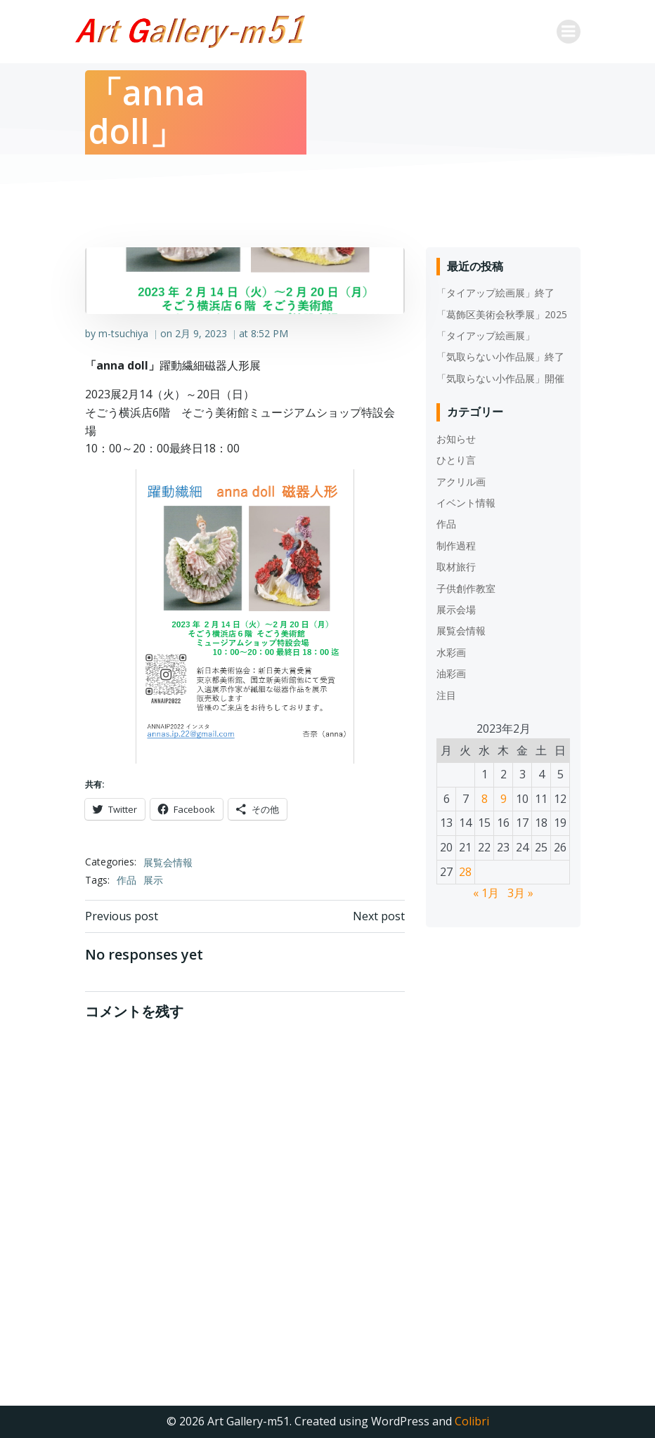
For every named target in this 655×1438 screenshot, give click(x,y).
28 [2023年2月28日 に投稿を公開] (465, 872)
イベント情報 (465, 502)
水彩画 (451, 652)
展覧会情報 (168, 862)
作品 (126, 880)
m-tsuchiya (123, 333)
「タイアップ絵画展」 (485, 335)
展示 (153, 880)
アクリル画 (461, 481)
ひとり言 (456, 459)
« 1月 (486, 893)
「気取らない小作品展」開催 (500, 378)
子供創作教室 (465, 588)
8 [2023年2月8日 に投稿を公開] (484, 798)
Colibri (472, 1421)
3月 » (520, 893)
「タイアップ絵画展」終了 (495, 292)
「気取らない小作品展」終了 (500, 356)
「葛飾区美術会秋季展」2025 (501, 314)
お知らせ (456, 438)
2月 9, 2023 (201, 333)
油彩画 (451, 673)
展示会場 (456, 609)
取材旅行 (456, 566)
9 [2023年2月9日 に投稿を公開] (503, 798)
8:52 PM (269, 333)
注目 (446, 695)
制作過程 (456, 545)
